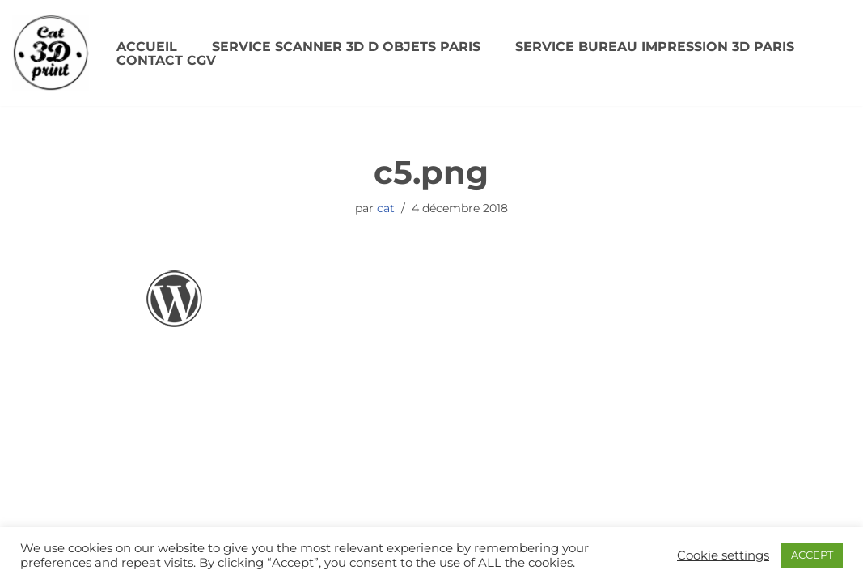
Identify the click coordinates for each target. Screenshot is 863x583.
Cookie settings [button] (723, 555)
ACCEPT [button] (812, 554)
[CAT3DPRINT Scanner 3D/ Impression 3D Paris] (50, 53)
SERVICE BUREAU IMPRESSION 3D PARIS (654, 46)
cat (386, 208)
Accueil (146, 46)
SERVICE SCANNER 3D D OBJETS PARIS (346, 46)
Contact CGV (166, 60)
